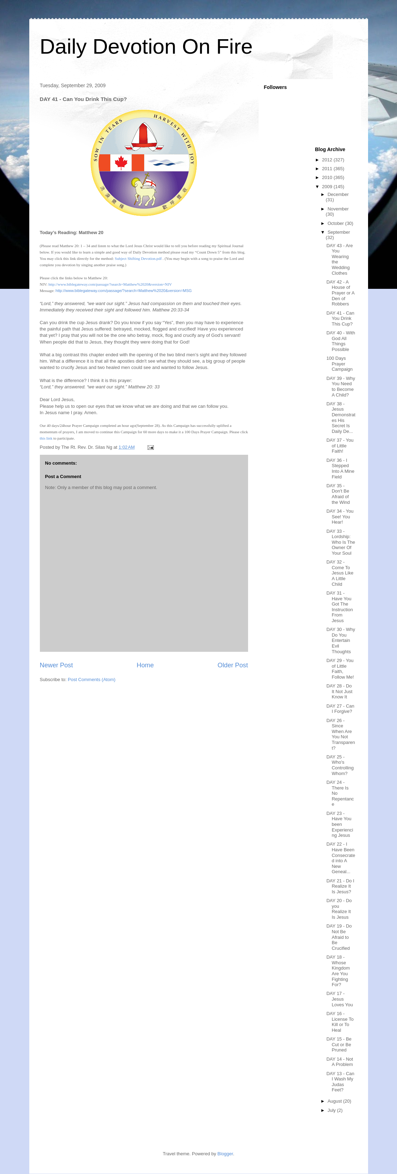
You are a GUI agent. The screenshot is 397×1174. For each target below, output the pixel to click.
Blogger (225, 1153)
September (338, 232)
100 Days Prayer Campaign (339, 364)
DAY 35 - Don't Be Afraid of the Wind (338, 494)
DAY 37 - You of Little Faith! (340, 445)
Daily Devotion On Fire (146, 46)
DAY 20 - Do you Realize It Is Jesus (339, 909)
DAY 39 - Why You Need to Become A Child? (340, 387)
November (338, 208)
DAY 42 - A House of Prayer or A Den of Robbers (340, 292)
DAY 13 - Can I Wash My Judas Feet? (340, 1082)
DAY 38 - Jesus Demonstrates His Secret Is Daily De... (340, 417)
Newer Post (56, 665)
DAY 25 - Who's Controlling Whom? (340, 765)
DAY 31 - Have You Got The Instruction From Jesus (339, 606)
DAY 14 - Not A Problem (339, 1061)
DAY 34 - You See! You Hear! (340, 516)
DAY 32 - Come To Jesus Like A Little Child (339, 572)
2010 (328, 177)
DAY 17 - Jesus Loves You (339, 999)
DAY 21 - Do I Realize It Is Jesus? (340, 886)
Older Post (233, 665)
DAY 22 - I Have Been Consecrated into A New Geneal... (340, 857)
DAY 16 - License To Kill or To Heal (340, 1022)
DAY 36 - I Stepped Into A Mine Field (340, 468)
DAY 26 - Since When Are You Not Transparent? (340, 734)
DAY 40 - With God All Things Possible (340, 341)
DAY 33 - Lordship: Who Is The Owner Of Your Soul (340, 542)
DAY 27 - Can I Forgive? (340, 708)
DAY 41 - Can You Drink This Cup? (340, 318)
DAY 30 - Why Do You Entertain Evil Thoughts (340, 640)
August (335, 1101)
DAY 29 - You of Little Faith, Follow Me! (340, 669)
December (338, 194)
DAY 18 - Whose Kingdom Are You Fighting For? (338, 970)
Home (145, 665)
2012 (328, 159)
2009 (328, 186)
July (332, 1110)
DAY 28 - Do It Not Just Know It (339, 691)
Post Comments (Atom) (91, 679)
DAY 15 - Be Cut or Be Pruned (338, 1044)
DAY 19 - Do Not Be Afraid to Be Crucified (339, 936)
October (336, 223)
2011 (328, 168)
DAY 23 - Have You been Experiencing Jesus (339, 824)
